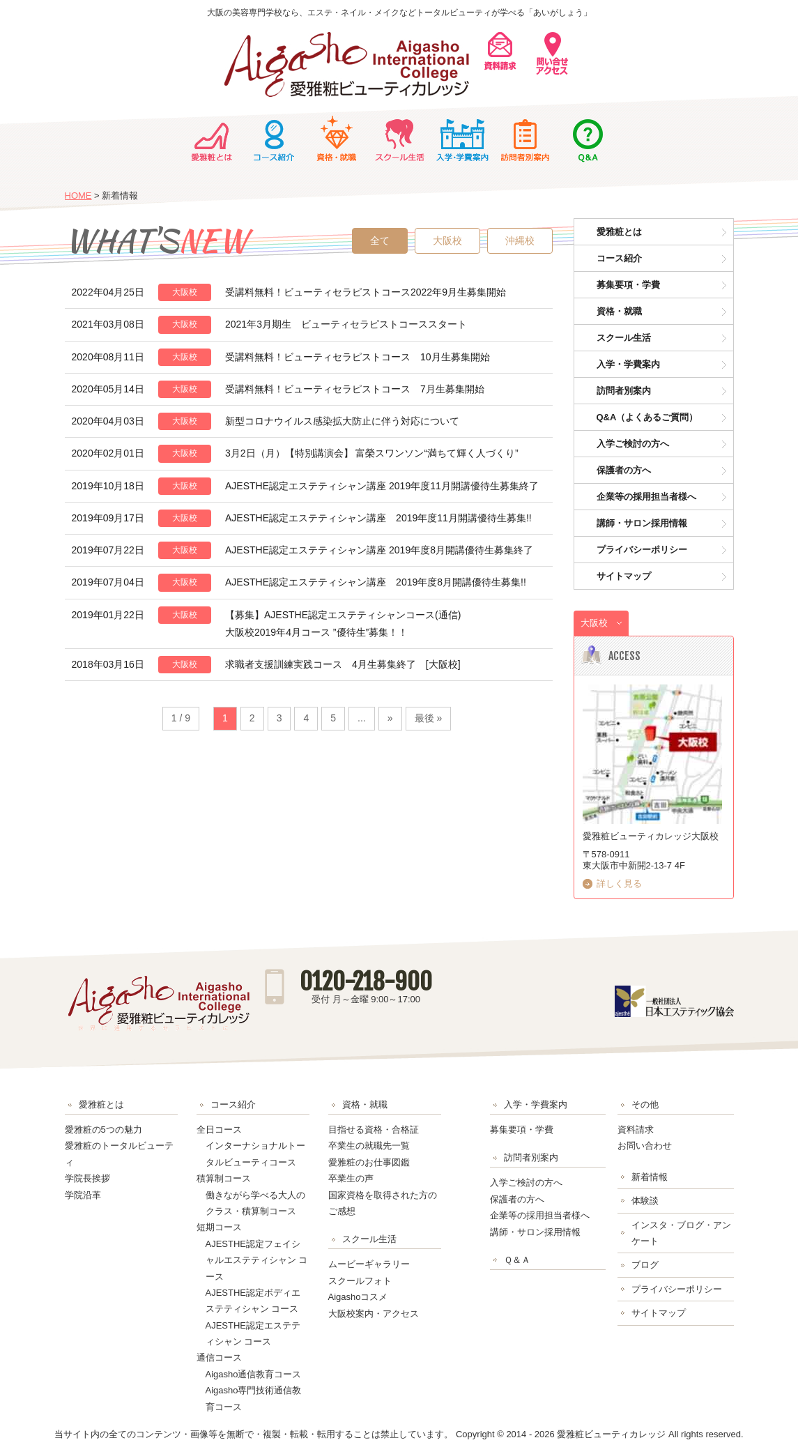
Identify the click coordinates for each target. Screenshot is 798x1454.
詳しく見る (619, 883)
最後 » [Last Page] (429, 718)
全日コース (219, 1129)
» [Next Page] (390, 718)
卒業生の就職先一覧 (369, 1145)
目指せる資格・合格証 (373, 1129)
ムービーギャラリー (369, 1264)
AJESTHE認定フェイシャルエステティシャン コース (257, 1260)
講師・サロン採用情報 (642, 523)
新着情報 (649, 1177)
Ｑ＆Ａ (587, 139)
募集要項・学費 (628, 285)
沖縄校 (520, 240)
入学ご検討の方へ (633, 443)
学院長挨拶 (87, 1178)
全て (380, 240)
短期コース (219, 1227)
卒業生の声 (351, 1178)
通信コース (219, 1357)
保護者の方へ (624, 470)
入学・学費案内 (462, 139)
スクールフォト (360, 1281)
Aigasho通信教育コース (254, 1374)
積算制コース (224, 1178)
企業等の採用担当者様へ (646, 496)
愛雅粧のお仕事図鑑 (369, 1162)
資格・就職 (337, 139)
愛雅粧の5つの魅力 (103, 1129)
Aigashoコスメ (358, 1297)
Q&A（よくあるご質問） (647, 417)
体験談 (645, 1200)
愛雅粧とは (211, 139)
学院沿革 (83, 1195)
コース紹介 (274, 139)
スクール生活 (399, 139)
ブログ (645, 1265)
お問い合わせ (644, 1145)
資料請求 (635, 1129)
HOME (78, 195)
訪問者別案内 (525, 139)
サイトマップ (624, 576)
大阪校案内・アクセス (373, 1313)
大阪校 (447, 240)
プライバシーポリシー (642, 549)
